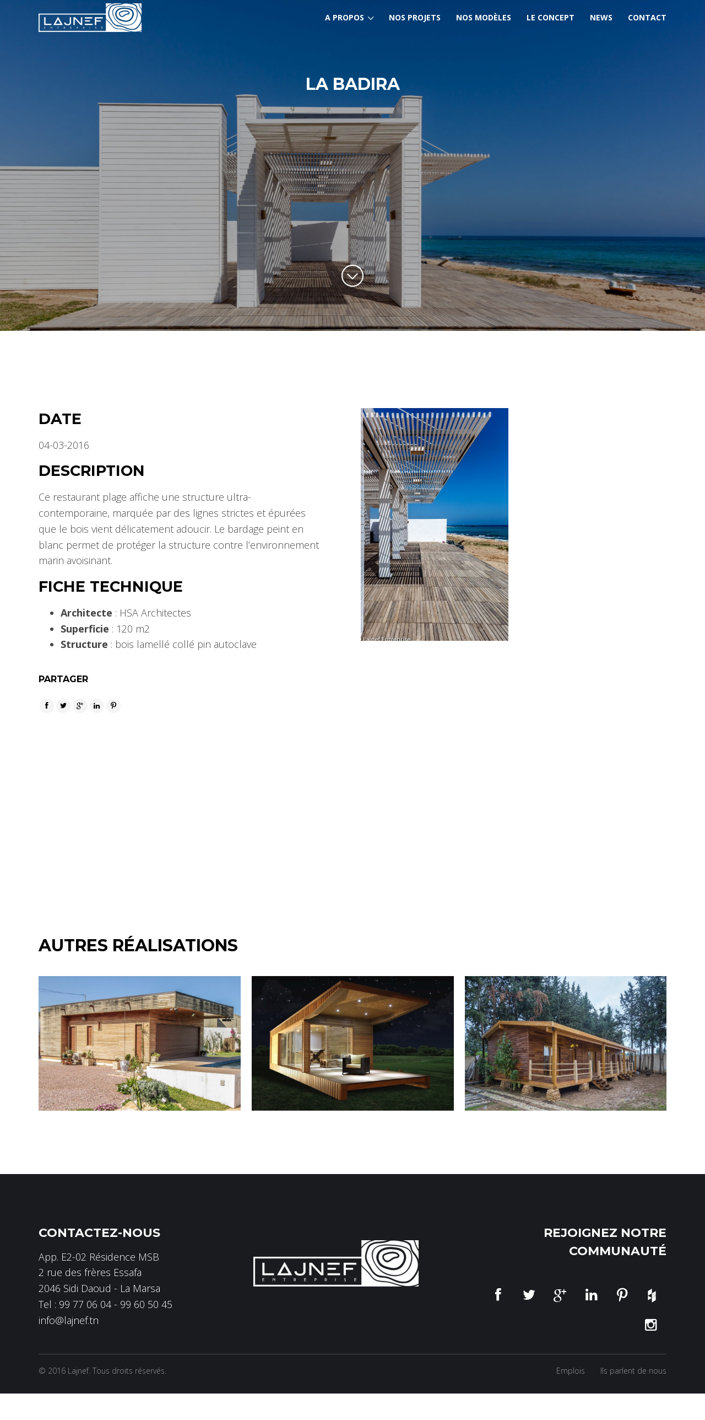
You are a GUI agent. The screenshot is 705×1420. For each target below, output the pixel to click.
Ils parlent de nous (633, 1357)
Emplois (570, 1357)
